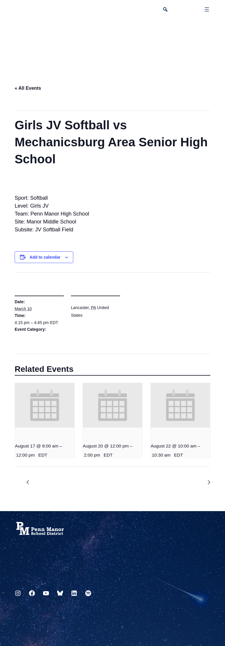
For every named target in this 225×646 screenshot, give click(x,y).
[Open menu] (206, 9)
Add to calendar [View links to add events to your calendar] (45, 257)
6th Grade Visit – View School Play (206, 482)
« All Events (28, 88)
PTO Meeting (30, 482)
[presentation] (44, 405)
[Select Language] (206, 31)
